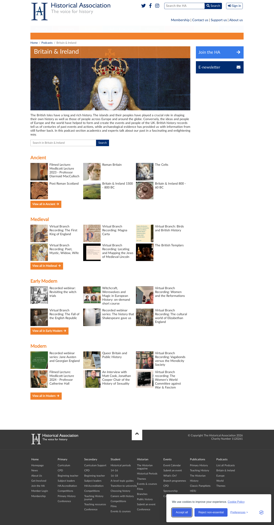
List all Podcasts (42, 36)
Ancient (38, 158)
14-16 (114, 470)
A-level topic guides (122, 481)
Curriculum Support (95, 465)
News (34, 470)
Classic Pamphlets (200, 486)
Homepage (37, 465)
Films (114, 506)
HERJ (193, 491)
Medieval (39, 219)
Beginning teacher (68, 475)
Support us (219, 20)
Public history (145, 499)
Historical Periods (147, 473)
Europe (86, 36)
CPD (60, 470)
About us (236, 20)
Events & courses (121, 511)
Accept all (182, 512)
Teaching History (199, 470)
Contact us (200, 20)
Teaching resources (95, 504)
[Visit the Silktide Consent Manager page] (261, 512)
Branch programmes (174, 481)
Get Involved (38, 481)
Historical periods (121, 465)
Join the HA (38, 486)
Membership (180, 20)
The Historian (198, 475)
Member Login (39, 491)
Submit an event (146, 504)
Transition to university (124, 486)
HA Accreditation (67, 486)
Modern (38, 346)
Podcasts (206, 29)
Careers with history (122, 496)
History (194, 481)
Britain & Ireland (67, 36)
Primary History (67, 496)
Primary (41, 29)
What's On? (170, 475)
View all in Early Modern (49, 330)
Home (34, 42)
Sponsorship (170, 491)
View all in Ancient (45, 204)
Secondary (66, 29)
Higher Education (121, 29)
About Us (36, 475)
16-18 (114, 475)
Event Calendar (172, 465)
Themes (114, 36)
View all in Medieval (46, 265)
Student (91, 29)
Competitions (65, 491)
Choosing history (120, 491)
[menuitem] (41, 29)
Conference (64, 501)
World (100, 36)
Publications (179, 29)
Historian (152, 29)
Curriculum (64, 465)
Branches (231, 29)
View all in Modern (46, 395)
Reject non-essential (211, 512)
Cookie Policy (236, 501)
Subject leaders (66, 481)
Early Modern (43, 281)
